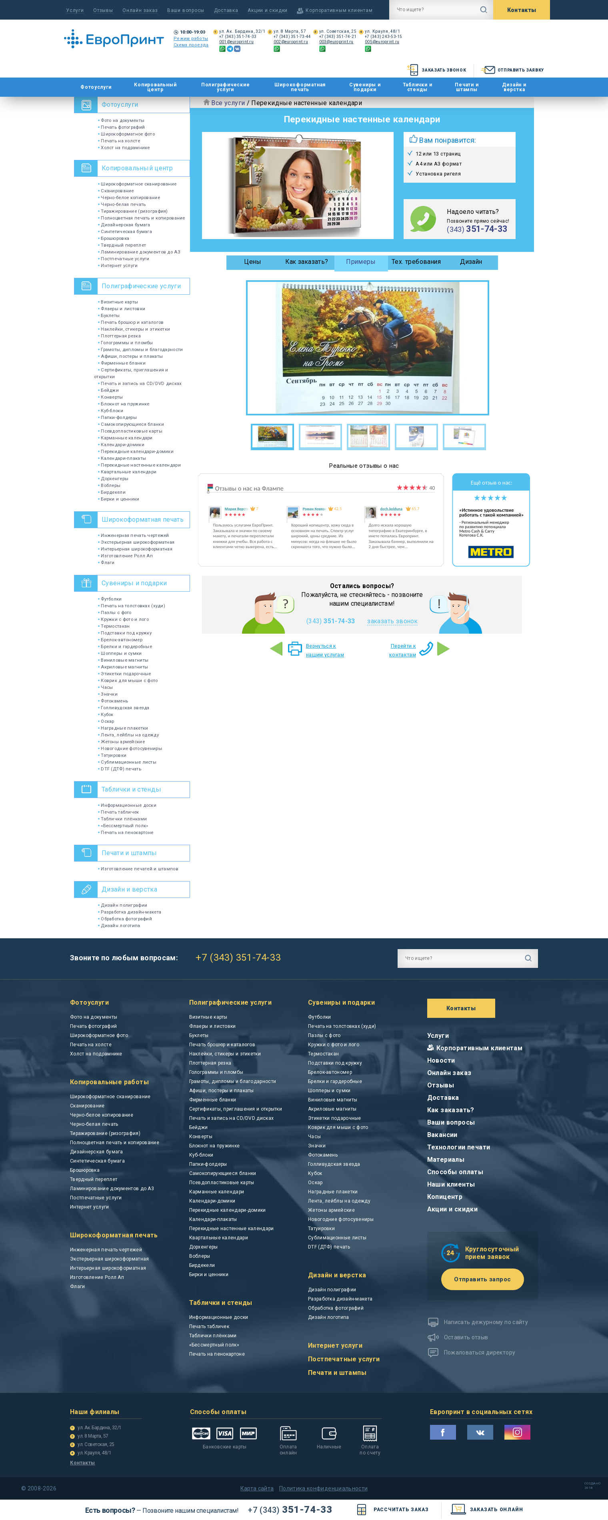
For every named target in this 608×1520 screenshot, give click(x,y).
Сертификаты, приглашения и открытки (235, 1109)
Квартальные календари (127, 472)
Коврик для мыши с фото (128, 680)
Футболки (110, 599)
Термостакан (114, 626)
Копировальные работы (109, 1082)
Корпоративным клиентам (479, 1048)
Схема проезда (191, 45)
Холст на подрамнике (124, 147)
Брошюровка (113, 238)
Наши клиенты (451, 1184)
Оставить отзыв (466, 1337)
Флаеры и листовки (121, 308)
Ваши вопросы (185, 10)
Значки (108, 694)
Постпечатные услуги (124, 258)
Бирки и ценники (119, 499)
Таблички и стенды (417, 87)
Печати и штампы (466, 87)
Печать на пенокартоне (125, 832)
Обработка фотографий (125, 919)
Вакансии (442, 1135)
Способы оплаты (455, 1172)
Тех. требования (416, 261)
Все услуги (228, 103)
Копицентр (445, 1197)
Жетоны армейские (121, 741)
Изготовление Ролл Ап (125, 556)
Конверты (110, 397)
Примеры (361, 261)
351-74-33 (290, 1509)
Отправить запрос (482, 1279)
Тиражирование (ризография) (133, 211)
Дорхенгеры (113, 478)
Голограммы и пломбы (125, 342)
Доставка (226, 10)
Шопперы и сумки (120, 653)
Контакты (521, 10)
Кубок (106, 714)
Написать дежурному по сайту (486, 1322)
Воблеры (109, 485)
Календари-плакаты (122, 458)
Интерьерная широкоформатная (135, 549)
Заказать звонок (436, 70)
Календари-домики (121, 444)
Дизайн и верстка (514, 87)
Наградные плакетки (123, 728)
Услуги (75, 10)
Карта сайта (257, 1488)
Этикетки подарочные (124, 673)
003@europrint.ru (336, 42)
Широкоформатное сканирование (137, 184)
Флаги (106, 562)
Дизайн (471, 261)
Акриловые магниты (123, 667)
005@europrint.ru (382, 42)
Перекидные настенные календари (139, 465)
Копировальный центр (155, 87)
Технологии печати (458, 1147)
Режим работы (191, 38)
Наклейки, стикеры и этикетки (134, 329)
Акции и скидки (268, 10)
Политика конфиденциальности (323, 1488)
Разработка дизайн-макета (129, 912)
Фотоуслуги (96, 87)
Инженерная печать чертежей (133, 535)
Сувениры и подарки (365, 87)
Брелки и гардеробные (125, 646)
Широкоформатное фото (126, 134)
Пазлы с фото (115, 612)
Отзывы (103, 10)
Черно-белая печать (122, 204)
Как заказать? (306, 261)
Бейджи (108, 390)
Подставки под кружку (125, 633)
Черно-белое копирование (129, 197)
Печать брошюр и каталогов (131, 322)
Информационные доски (127, 805)
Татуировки (112, 755)
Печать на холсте (119, 141)
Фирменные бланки (122, 363)
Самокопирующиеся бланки (131, 424)
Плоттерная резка (119, 336)
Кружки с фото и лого (123, 619)
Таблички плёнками (122, 819)
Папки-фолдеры (117, 417)
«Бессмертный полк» (123, 825)
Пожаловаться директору (480, 1352)
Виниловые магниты (123, 660)
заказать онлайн (486, 1510)
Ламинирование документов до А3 (139, 252)
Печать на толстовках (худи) (131, 605)
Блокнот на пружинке (124, 404)
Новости (441, 1060)
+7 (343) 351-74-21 (338, 36)
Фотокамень (113, 701)
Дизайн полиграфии (122, 905)
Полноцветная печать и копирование (141, 218)
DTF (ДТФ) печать (119, 769)
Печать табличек (118, 812)
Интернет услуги (118, 265)
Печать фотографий (121, 127)
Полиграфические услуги (225, 87)
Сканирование (116, 190)
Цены (253, 261)
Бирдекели (112, 492)
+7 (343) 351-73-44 (292, 36)
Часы (105, 687)
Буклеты (109, 315)
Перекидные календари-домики (136, 451)
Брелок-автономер (120, 639)
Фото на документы (121, 120)
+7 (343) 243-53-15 (383, 36)
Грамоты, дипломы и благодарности (140, 349)
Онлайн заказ (140, 10)
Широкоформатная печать (300, 87)
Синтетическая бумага (125, 231)
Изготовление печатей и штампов (138, 869)
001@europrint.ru (236, 42)
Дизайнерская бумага (124, 224)
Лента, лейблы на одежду (128, 735)
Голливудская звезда (124, 707)
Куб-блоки (110, 410)
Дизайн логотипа (119, 925)
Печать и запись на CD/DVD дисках (140, 383)
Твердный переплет (122, 245)
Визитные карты (118, 302)
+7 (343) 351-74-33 (238, 36)
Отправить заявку (512, 70)
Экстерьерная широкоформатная (136, 542)
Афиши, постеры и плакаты (130, 356)
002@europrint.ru (291, 42)
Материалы (446, 1159)
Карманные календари (125, 438)
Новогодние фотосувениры (130, 748)
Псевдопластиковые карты (130, 431)
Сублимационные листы (127, 762)
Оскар (106, 721)
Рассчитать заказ (391, 1510)
